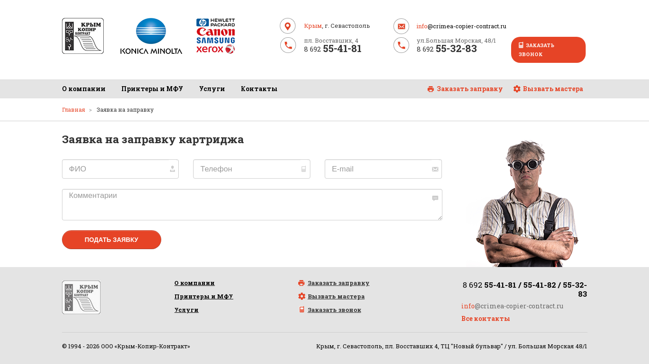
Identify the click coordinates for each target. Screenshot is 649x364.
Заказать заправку (470, 88)
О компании (84, 88)
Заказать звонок (536, 49)
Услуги (212, 88)
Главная (73, 109)
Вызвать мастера (553, 88)
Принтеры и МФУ (152, 88)
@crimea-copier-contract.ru (461, 26)
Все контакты (485, 318)
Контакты (259, 88)
